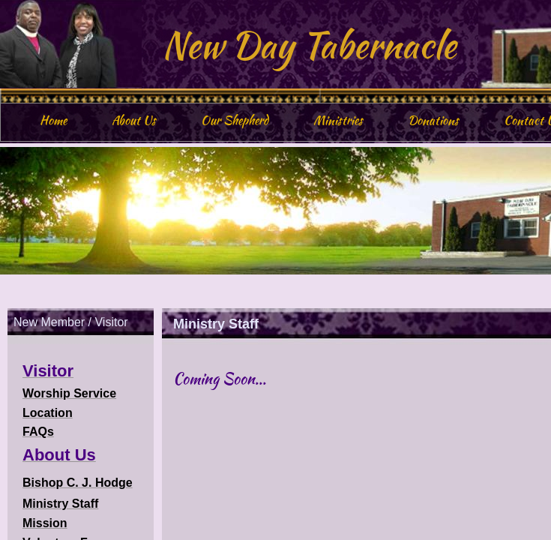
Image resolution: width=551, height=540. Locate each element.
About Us (134, 120)
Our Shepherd (234, 120)
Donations (433, 120)
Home (53, 120)
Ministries (338, 120)
